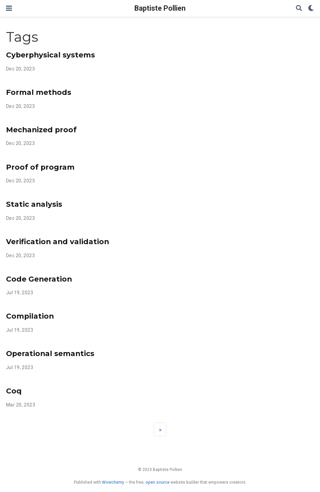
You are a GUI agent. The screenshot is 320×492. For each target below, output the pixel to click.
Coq (14, 390)
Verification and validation (57, 241)
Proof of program (40, 167)
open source (157, 482)
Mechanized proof (41, 129)
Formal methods (38, 92)
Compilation (30, 316)
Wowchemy (113, 482)
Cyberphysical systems (50, 54)
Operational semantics (50, 353)
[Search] (299, 8)
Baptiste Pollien (160, 8)
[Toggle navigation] (9, 8)
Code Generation (39, 279)
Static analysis (34, 204)
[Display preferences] (311, 8)
